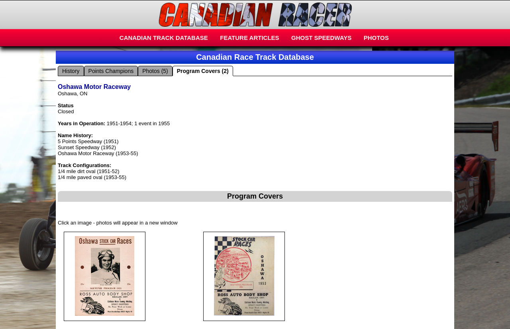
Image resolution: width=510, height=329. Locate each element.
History (71, 71)
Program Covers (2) (203, 71)
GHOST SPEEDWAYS (321, 37)
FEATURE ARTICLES (249, 37)
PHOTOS (376, 37)
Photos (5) (155, 71)
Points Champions (111, 71)
